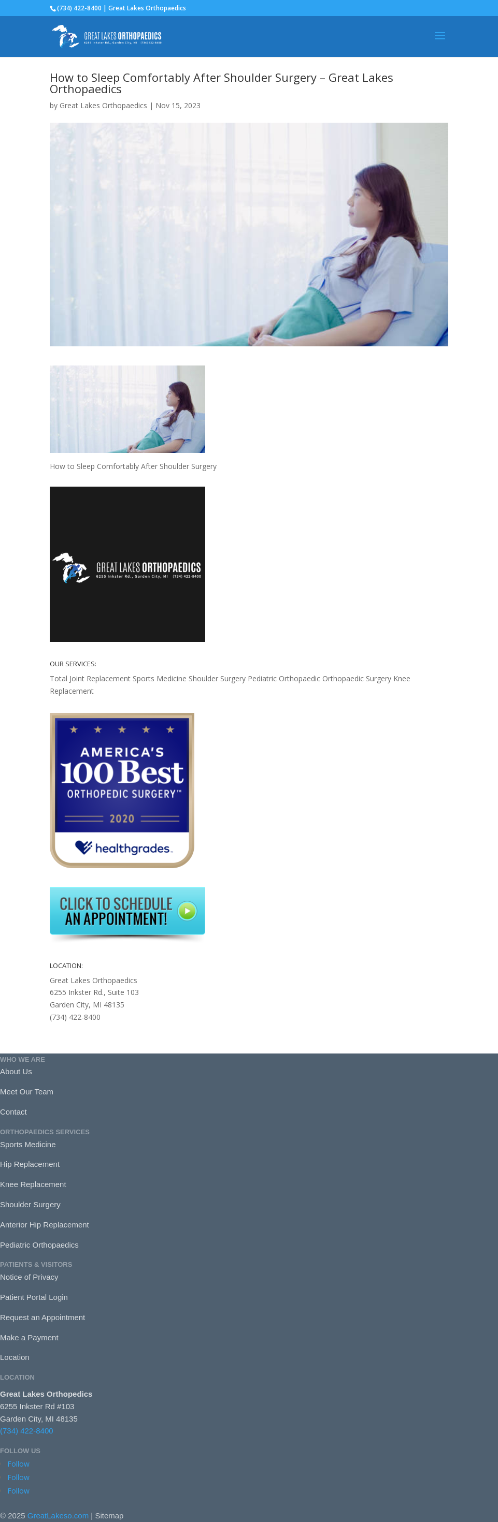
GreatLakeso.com (58, 1515)
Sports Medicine (160, 678)
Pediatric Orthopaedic (284, 678)
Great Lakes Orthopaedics (103, 105)
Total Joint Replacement (90, 678)
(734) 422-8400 (26, 1430)
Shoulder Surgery (217, 678)
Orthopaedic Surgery (356, 678)
